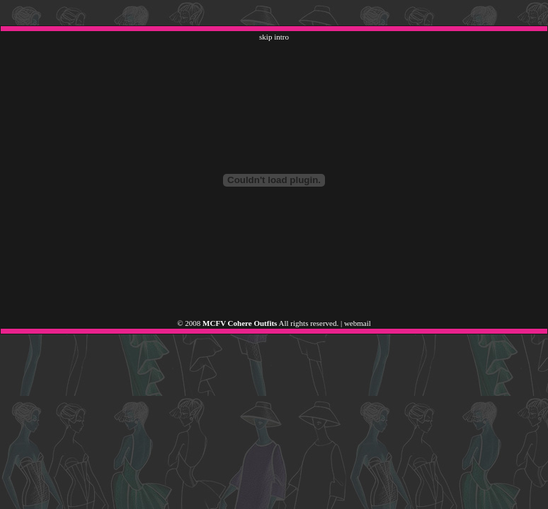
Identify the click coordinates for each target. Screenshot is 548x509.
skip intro (274, 37)
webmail (357, 323)
